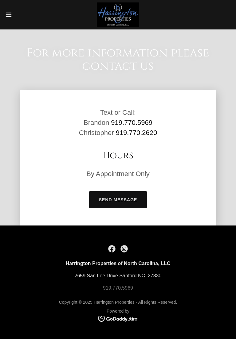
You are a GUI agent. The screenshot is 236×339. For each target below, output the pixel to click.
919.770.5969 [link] (131, 122)
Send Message (118, 199)
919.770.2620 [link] (136, 133)
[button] (19, 15)
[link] (118, 14)
